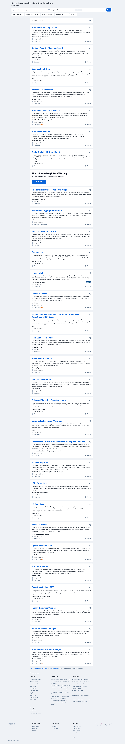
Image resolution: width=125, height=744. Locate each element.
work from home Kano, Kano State (81, 703)
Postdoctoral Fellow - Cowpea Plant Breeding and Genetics (58, 446)
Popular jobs (33, 715)
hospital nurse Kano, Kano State (80, 697)
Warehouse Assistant (41, 131)
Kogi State (32, 697)
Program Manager (40, 571)
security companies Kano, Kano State (60, 692)
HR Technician (38, 508)
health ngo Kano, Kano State (79, 690)
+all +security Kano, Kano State (59, 705)
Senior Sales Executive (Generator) (47, 425)
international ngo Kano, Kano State (81, 684)
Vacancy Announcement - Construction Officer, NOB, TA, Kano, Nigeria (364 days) (57, 320)
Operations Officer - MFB (43, 591)
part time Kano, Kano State (79, 688)
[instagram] (101, 724)
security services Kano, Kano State (60, 700)
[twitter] (105, 724)
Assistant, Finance (40, 529)
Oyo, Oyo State (34, 686)
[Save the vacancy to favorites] (90, 27)
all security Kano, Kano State (58, 702)
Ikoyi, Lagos (33, 690)
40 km (78, 10)
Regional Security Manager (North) (47, 48)
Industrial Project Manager (44, 633)
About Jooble (35, 726)
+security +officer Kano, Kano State (60, 690)
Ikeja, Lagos (33, 693)
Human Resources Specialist (44, 612)
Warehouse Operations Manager (46, 654)
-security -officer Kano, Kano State (60, 694)
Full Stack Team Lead (41, 384)
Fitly (74, 737)
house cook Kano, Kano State (79, 705)
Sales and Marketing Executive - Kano (49, 404)
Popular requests (35, 677)
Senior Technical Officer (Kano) (46, 152)
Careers (34, 730)
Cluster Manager (39, 298)
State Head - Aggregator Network (47, 215)
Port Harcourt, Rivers (35, 688)
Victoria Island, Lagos (35, 684)
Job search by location (35, 717)
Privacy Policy (76, 733)
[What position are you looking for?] (29, 10)
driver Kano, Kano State (78, 693)
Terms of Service (77, 730)
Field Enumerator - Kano (42, 342)
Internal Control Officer (42, 90)
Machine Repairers (40, 467)
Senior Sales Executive (42, 363)
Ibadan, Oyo (33, 699)
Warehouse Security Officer (44, 27)
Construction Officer (41, 69)
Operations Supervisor (42, 550)
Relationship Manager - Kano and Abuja (49, 194)
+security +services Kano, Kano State (60, 684)
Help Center (35, 728)
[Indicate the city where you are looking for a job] (64, 10)
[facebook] (96, 724)
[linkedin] (110, 724)
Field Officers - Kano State (44, 236)
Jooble (17, 740)
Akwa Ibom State (34, 695)
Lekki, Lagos (33, 704)
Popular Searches (77, 726)
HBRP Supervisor (39, 488)
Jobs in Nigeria (76, 728)
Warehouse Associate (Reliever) (46, 110)
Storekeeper (37, 256)
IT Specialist (37, 277)
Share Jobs (55, 728)
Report (88, 41)
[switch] (90, 20)
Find (108, 10)
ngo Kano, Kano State (77, 695)
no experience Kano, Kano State (80, 686)
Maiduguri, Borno (34, 702)
